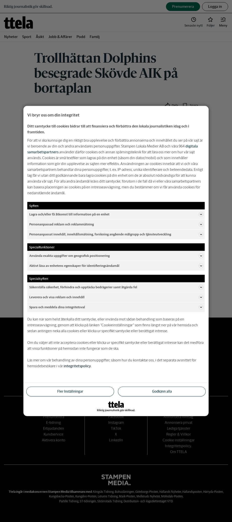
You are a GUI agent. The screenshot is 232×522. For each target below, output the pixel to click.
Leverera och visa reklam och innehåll (116, 297)
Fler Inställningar (70, 391)
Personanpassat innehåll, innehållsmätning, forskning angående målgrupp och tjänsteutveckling (116, 234)
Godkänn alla (162, 391)
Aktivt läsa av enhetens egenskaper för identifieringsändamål (116, 265)
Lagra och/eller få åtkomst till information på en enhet (116, 214)
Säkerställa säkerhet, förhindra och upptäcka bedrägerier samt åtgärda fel (116, 287)
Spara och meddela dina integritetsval (116, 307)
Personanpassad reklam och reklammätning (116, 224)
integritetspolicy (77, 366)
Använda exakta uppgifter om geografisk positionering (116, 255)
